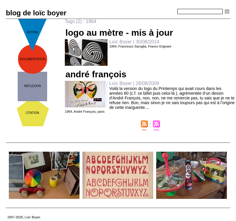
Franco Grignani (159, 46)
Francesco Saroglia (132, 46)
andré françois (95, 74)
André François (85, 111)
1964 (112, 46)
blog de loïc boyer (36, 13)
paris (101, 111)
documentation (32, 59)
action (32, 32)
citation (32, 112)
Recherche (166, 11)
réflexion (32, 86)
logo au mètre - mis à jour (119, 32)
